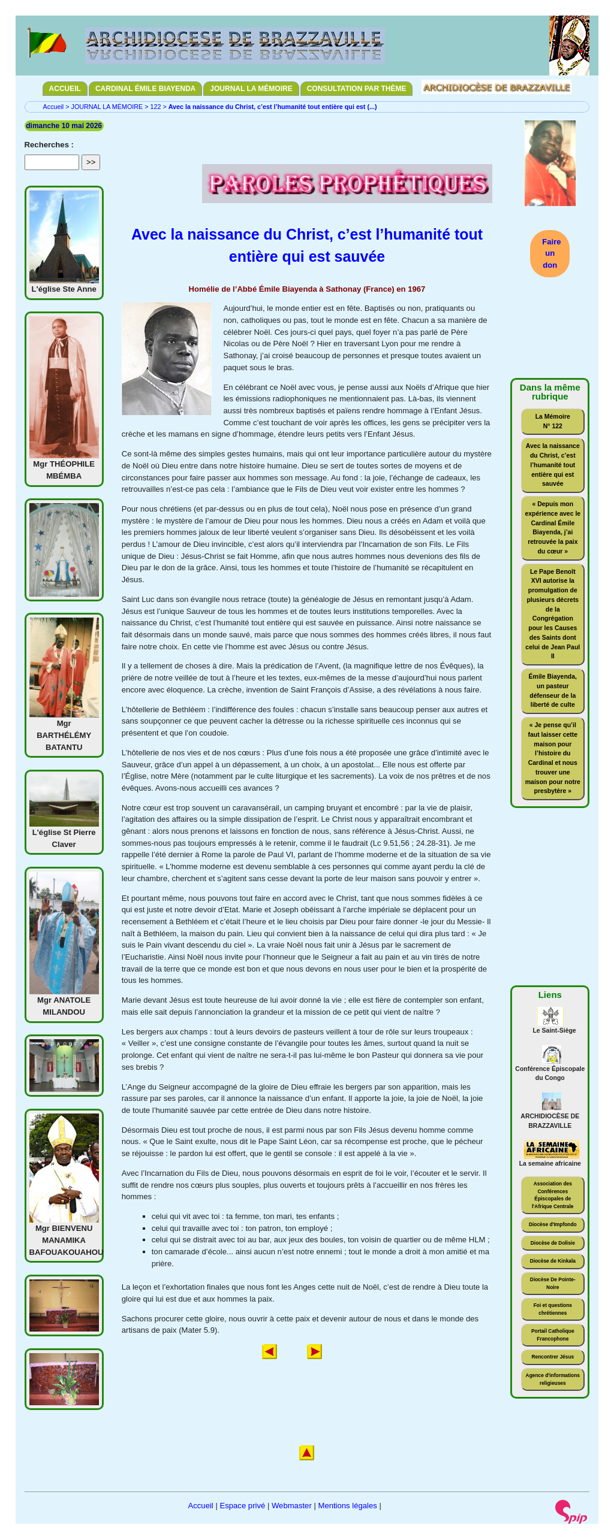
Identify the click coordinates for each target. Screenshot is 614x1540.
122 (155, 106)
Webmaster (292, 1505)
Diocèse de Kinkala (553, 1261)
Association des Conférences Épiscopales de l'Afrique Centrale (552, 1195)
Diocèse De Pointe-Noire (553, 1283)
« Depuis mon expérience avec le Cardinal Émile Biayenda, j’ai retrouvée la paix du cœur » (552, 528)
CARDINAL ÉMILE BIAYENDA (145, 88)
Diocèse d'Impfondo (553, 1224)
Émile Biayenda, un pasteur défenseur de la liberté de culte (553, 690)
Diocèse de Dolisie (553, 1243)
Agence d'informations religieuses (553, 1379)
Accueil (53, 106)
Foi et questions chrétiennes (553, 1309)
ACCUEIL (65, 88)
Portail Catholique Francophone (552, 1335)
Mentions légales (347, 1505)
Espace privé (242, 1505)
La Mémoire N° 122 (552, 421)
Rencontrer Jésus (552, 1357)
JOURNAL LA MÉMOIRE (251, 88)
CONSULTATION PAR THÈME (357, 88)
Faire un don (551, 253)
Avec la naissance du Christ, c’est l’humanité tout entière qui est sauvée (553, 465)
